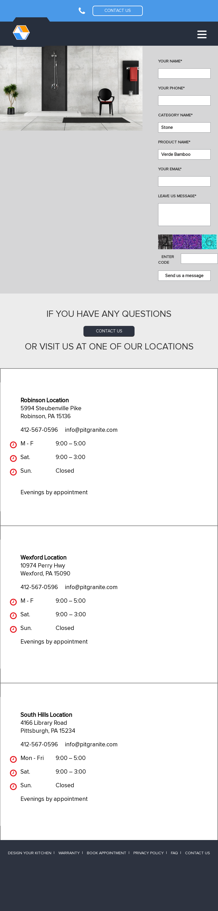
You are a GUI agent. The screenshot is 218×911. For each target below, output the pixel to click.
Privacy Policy (148, 853)
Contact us (117, 11)
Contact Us (197, 853)
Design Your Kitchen (29, 853)
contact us (109, 331)
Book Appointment (106, 853)
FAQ (174, 853)
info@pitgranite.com (91, 430)
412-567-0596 (39, 430)
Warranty (69, 853)
